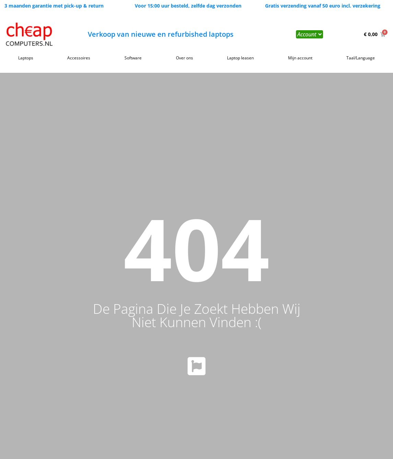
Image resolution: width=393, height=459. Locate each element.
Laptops (25, 58)
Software (133, 58)
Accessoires (78, 58)
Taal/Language (360, 58)
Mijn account (300, 58)
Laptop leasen (240, 58)
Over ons (184, 58)
